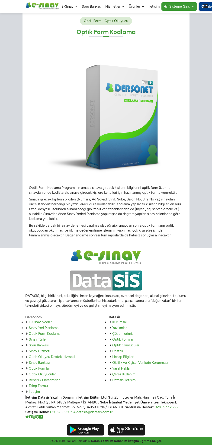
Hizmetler (112, 6)
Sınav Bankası (39, 363)
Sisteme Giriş (177, 6)
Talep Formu (38, 386)
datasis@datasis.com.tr (94, 412)
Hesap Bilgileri (123, 357)
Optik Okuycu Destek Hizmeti (52, 357)
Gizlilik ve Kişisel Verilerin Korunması (140, 363)
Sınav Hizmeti (39, 351)
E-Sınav (67, 6)
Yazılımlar (119, 328)
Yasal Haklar (121, 368)
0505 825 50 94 (63, 412)
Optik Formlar (39, 368)
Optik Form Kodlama (45, 334)
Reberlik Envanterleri (45, 380)
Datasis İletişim (123, 380)
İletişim (154, 6)
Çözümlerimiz (123, 334)
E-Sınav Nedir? (40, 322)
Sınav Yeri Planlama (43, 328)
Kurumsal (119, 322)
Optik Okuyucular (42, 374)
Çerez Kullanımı (124, 374)
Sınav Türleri (38, 339)
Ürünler (134, 6)
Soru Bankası (92, 6)
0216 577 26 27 (166, 407)
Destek (117, 351)
